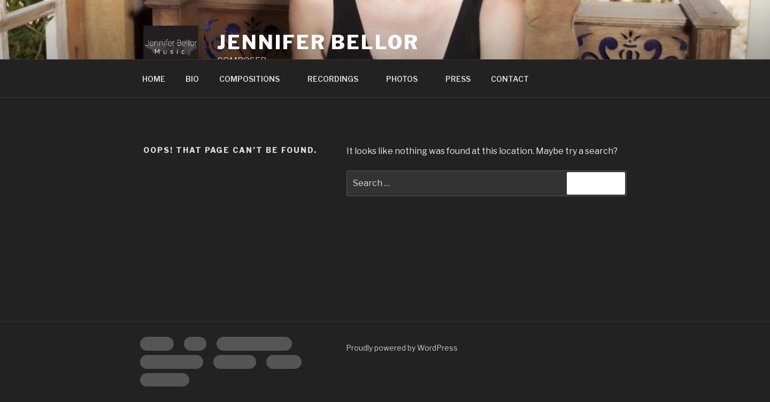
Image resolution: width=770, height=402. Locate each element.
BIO (192, 78)
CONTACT (510, 78)
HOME (153, 78)
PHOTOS (407, 78)
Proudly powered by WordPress (402, 347)
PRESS (458, 78)
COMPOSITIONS (254, 78)
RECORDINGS (337, 78)
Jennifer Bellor (318, 42)
